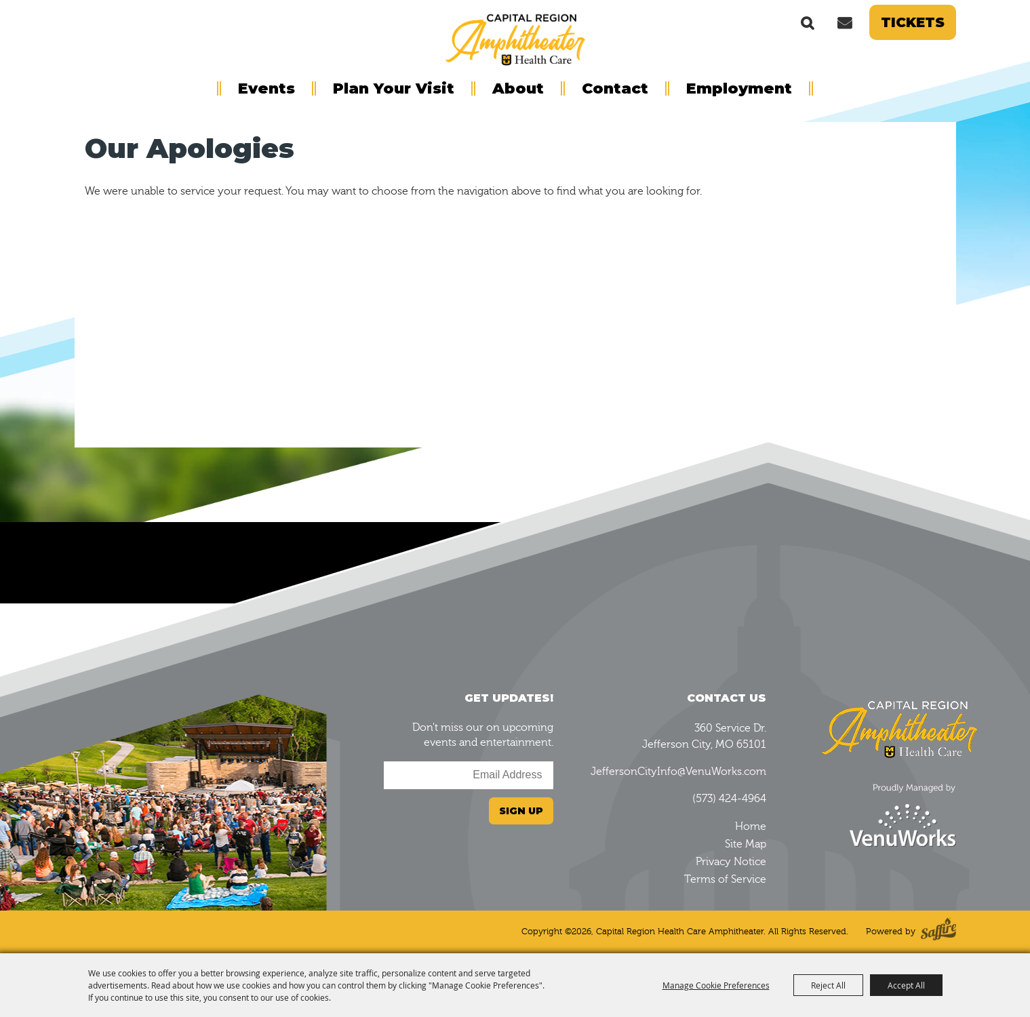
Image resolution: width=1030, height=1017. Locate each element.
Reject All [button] (828, 985)
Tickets (913, 22)
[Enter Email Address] (468, 775)
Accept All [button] (906, 985)
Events (266, 88)
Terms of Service (725, 879)
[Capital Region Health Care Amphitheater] (515, 38)
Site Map (745, 844)
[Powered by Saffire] (938, 931)
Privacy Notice (731, 862)
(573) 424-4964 (729, 799)
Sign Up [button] (521, 811)
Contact (615, 88)
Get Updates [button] (845, 22)
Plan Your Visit (393, 88)
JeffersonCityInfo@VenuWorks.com (678, 771)
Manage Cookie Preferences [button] (716, 985)
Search (807, 22)
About (518, 88)
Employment (739, 88)
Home (750, 826)
